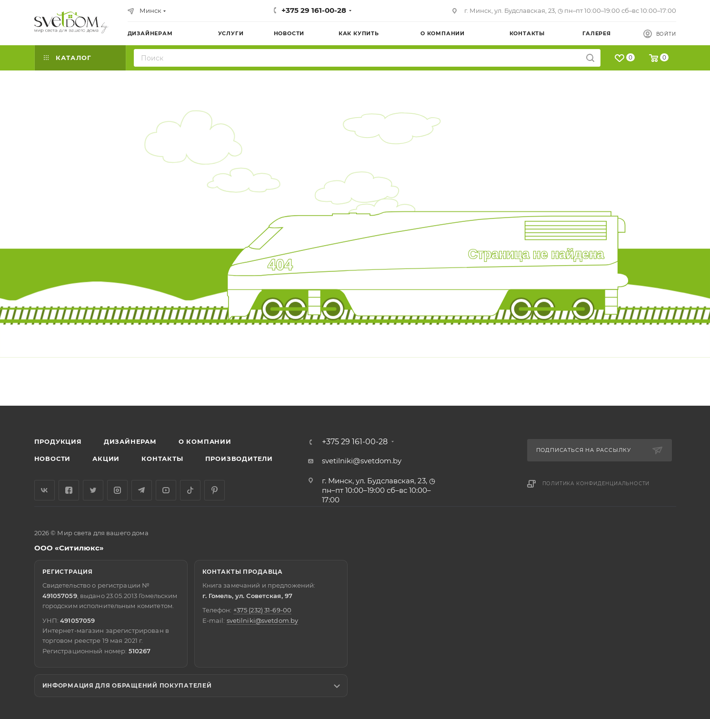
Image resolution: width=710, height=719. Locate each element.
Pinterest (214, 490)
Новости (52, 458)
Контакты (162, 458)
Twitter (93, 490)
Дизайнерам (130, 441)
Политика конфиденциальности (596, 483)
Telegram (141, 490)
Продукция (58, 441)
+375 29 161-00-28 (313, 10)
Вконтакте (44, 490)
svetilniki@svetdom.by (361, 460)
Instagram (117, 490)
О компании (205, 441)
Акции (106, 458)
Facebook (69, 490)
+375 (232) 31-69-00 (262, 610)
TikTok (190, 490)
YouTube (166, 490)
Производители (239, 458)
